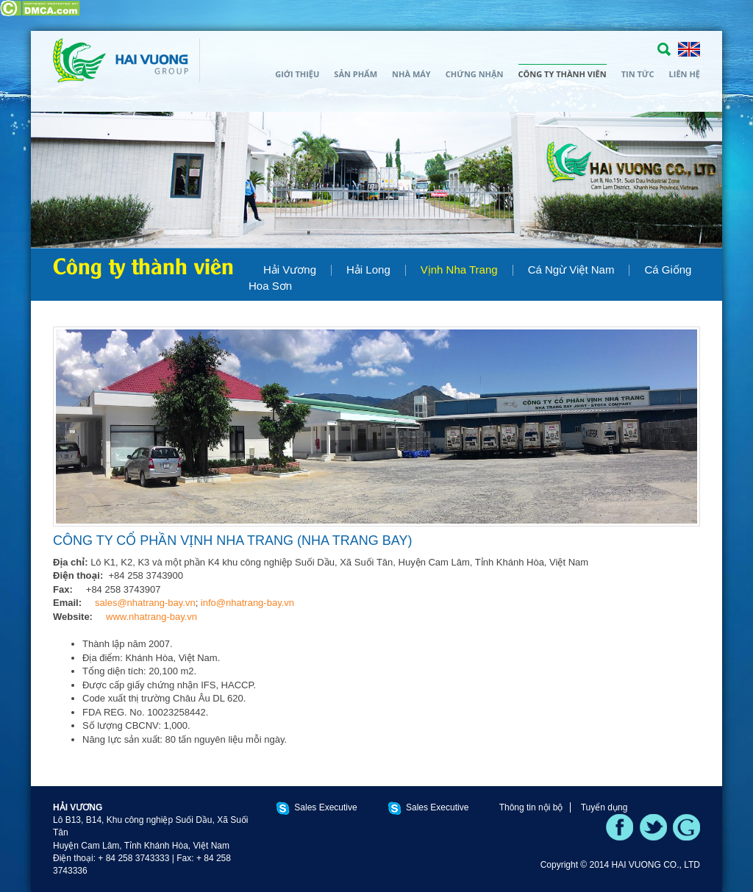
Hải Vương (289, 269)
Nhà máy (411, 73)
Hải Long (368, 269)
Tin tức (637, 73)
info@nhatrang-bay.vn (247, 602)
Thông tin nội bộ (531, 807)
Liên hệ (684, 73)
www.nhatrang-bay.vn (151, 616)
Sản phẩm (355, 73)
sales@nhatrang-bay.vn (145, 602)
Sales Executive (325, 807)
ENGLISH (689, 49)
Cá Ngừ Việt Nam (571, 269)
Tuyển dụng (604, 807)
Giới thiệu (297, 73)
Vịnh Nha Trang (459, 269)
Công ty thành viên (562, 73)
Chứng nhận (475, 73)
